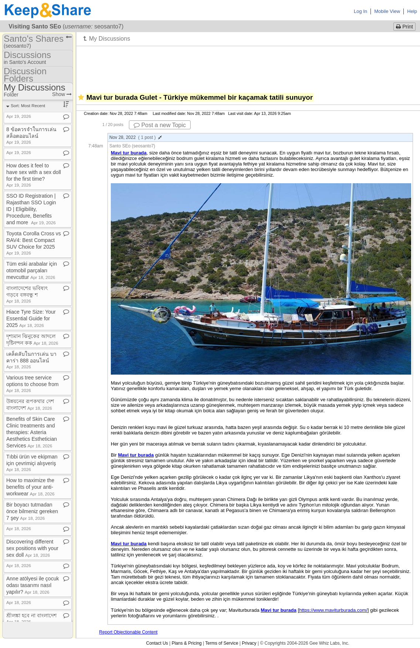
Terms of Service (221, 643)
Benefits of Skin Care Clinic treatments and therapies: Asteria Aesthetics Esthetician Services (31, 432)
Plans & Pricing (187, 643)
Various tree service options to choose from (32, 384)
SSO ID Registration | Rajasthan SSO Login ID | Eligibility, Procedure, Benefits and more (31, 209)
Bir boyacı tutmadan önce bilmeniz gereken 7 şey (32, 511)
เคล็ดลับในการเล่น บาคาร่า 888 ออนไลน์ (31, 360)
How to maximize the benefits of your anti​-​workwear (30, 487)
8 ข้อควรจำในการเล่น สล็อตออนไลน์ (31, 135)
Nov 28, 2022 (135, 137)
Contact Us (157, 643)
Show (62, 94)
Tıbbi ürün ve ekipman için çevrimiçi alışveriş (32, 463)
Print (404, 27)
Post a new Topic (160, 125)
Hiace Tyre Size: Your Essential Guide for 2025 (31, 318)
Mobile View (387, 11)
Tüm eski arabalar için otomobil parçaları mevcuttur (31, 270)
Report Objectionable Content (128, 632)
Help (412, 11)
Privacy (249, 643)
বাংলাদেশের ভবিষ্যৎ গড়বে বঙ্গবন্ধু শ (27, 294)
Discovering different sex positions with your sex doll (32, 548)
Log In (360, 11)
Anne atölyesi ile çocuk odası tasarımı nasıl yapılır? (32, 585)
